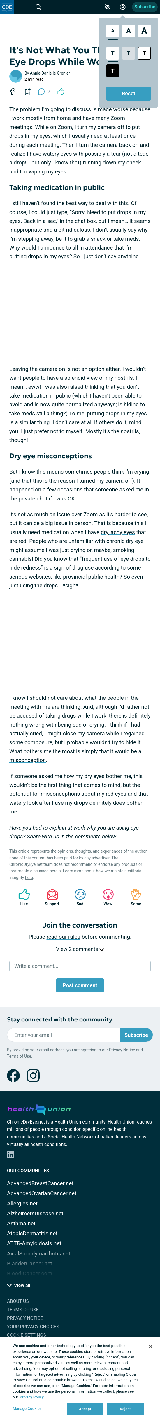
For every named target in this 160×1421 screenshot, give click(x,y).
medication (35, 395)
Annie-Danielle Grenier (50, 73)
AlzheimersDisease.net (35, 1213)
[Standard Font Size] (112, 31)
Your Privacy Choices (33, 1326)
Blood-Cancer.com (29, 1273)
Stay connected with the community (59, 1019)
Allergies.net (22, 1203)
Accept (85, 1409)
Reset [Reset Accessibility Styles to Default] (128, 93)
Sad (77, 897)
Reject (125, 1409)
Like (21, 897)
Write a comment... (36, 966)
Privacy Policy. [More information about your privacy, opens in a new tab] (32, 1397)
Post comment (80, 985)
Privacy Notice (122, 1049)
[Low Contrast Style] (128, 53)
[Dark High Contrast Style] (112, 70)
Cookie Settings (26, 1335)
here (29, 877)
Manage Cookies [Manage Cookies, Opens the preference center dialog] (27, 1408)
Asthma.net (21, 1223)
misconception (27, 760)
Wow (105, 897)
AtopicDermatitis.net (32, 1233)
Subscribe (144, 7)
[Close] (150, 1346)
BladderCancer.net (29, 1263)
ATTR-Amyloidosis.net (34, 1243)
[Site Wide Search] (38, 7)
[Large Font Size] (128, 31)
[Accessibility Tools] (108, 7)
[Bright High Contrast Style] (144, 53)
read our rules (63, 936)
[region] (80, 1379)
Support (50, 897)
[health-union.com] (39, 1108)
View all (18, 1285)
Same (133, 897)
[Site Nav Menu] (24, 7)
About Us (18, 1301)
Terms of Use (19, 1056)
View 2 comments (80, 949)
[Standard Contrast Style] (112, 53)
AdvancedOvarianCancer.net (41, 1193)
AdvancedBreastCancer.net (40, 1183)
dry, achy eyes (118, 532)
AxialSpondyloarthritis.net (38, 1253)
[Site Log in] (123, 7)
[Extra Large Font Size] (144, 31)
